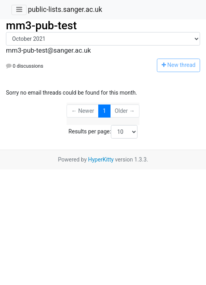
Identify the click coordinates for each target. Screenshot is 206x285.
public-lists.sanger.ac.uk (65, 9)
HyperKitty (101, 159)
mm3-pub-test (41, 25)
